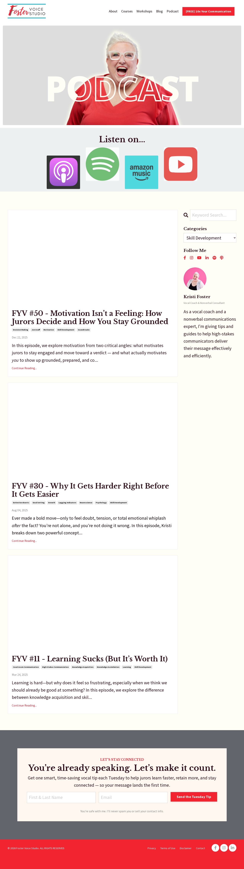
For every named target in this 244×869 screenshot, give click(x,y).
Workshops (144, 11)
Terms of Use (167, 848)
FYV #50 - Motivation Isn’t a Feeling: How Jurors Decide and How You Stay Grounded (90, 317)
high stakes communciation (55, 667)
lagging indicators (67, 502)
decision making (20, 330)
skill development (65, 330)
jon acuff (36, 330)
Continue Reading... (24, 368)
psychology (101, 502)
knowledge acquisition (82, 667)
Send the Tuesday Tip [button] (194, 797)
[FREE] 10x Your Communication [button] (208, 11)
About (113, 11)
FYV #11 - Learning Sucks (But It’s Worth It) (90, 659)
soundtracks (84, 330)
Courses (127, 11)
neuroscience (86, 502)
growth (51, 502)
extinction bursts (21, 502)
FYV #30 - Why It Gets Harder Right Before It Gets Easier (90, 490)
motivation (48, 330)
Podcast (173, 11)
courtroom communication (26, 667)
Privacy (152, 848)
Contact (200, 848)
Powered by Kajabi (225, 859)
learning (127, 667)
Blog (159, 11)
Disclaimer (186, 848)
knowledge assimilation (108, 667)
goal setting (39, 502)
